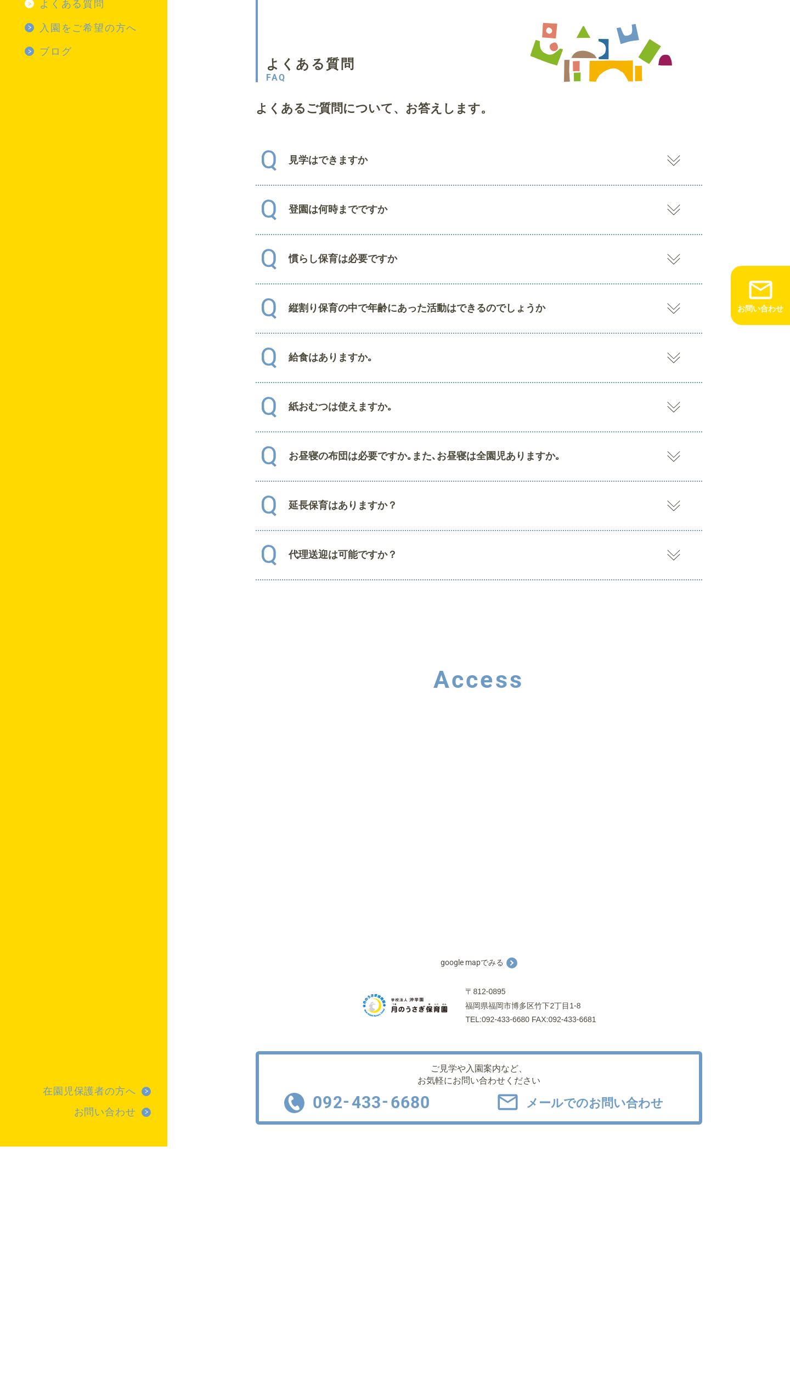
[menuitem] (96, 28)
